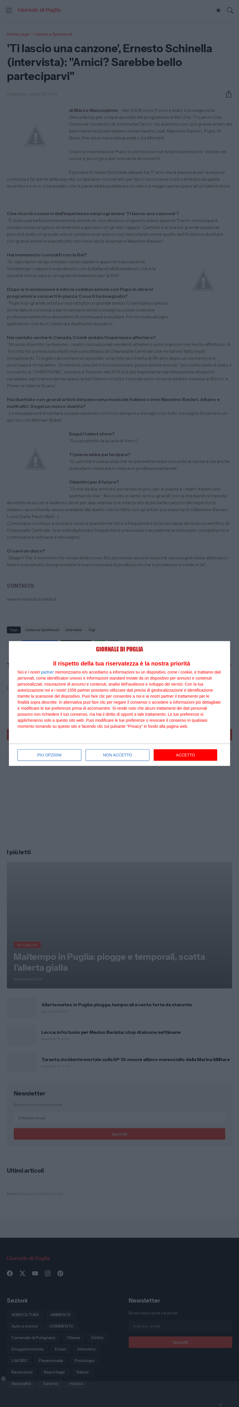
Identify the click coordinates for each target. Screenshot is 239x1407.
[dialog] (119, 703)
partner (47, 672)
